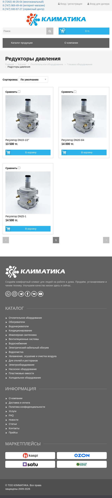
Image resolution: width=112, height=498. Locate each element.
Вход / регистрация (70, 3)
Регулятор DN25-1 (15, 216)
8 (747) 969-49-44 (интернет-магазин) (24, 5)
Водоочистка (16, 352)
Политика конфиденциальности (27, 406)
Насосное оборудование (23, 369)
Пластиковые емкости (21, 373)
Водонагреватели (19, 326)
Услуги (12, 411)
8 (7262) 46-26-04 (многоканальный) (23, 1)
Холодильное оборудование (25, 377)
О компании (15, 398)
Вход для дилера (98, 3)
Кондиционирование (20, 330)
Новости (13, 419)
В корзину (31, 152)
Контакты (14, 428)
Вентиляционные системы (24, 339)
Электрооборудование (21, 364)
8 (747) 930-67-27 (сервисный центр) (23, 9)
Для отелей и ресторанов (23, 360)
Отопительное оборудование (25, 317)
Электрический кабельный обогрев (29, 347)
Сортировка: (25, 79)
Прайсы (13, 432)
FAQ (11, 415)
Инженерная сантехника (23, 335)
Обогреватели (17, 322)
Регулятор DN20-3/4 (72, 140)
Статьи (13, 424)
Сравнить (11, 91)
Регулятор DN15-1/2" (17, 140)
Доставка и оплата (19, 402)
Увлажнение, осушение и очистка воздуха (33, 356)
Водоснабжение (18, 343)
